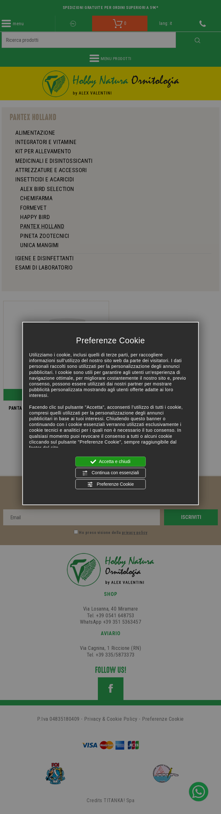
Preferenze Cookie (110, 484)
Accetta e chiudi (110, 462)
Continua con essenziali (110, 473)
